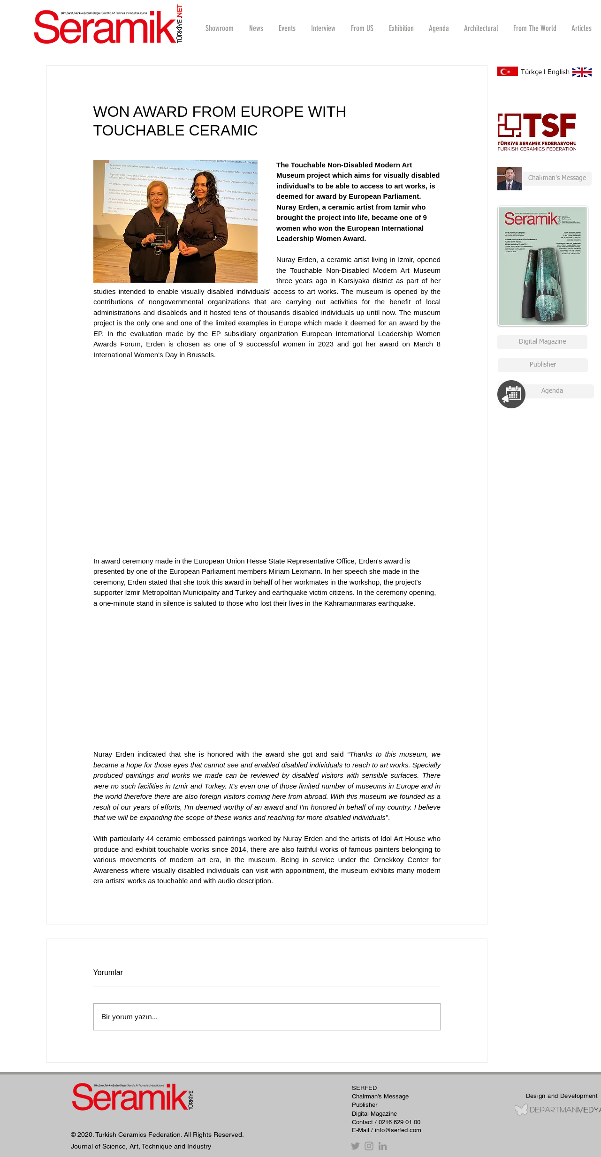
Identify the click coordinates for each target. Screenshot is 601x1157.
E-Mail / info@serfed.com (386, 1130)
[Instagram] (369, 1146)
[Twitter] (355, 1146)
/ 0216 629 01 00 (397, 1122)
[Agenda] (552, 391)
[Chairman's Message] (544, 179)
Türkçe (531, 71)
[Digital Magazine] (542, 342)
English (559, 71)
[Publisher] (543, 365)
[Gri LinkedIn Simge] (382, 1146)
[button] (323, 28)
